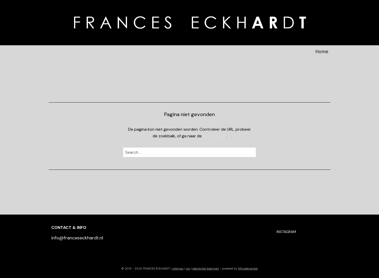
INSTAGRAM (286, 231)
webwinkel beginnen (205, 268)
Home (321, 51)
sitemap (178, 268)
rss (188, 268)
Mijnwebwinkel (248, 268)
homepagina (214, 136)
